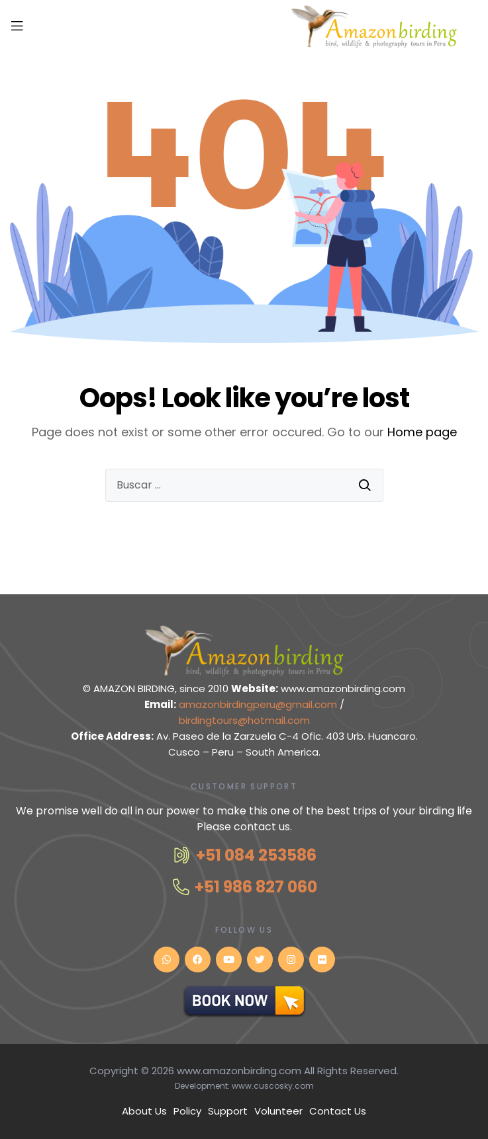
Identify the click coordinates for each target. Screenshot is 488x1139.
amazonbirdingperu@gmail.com (259, 704)
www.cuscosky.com (273, 1085)
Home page (422, 432)
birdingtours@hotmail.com (244, 720)
